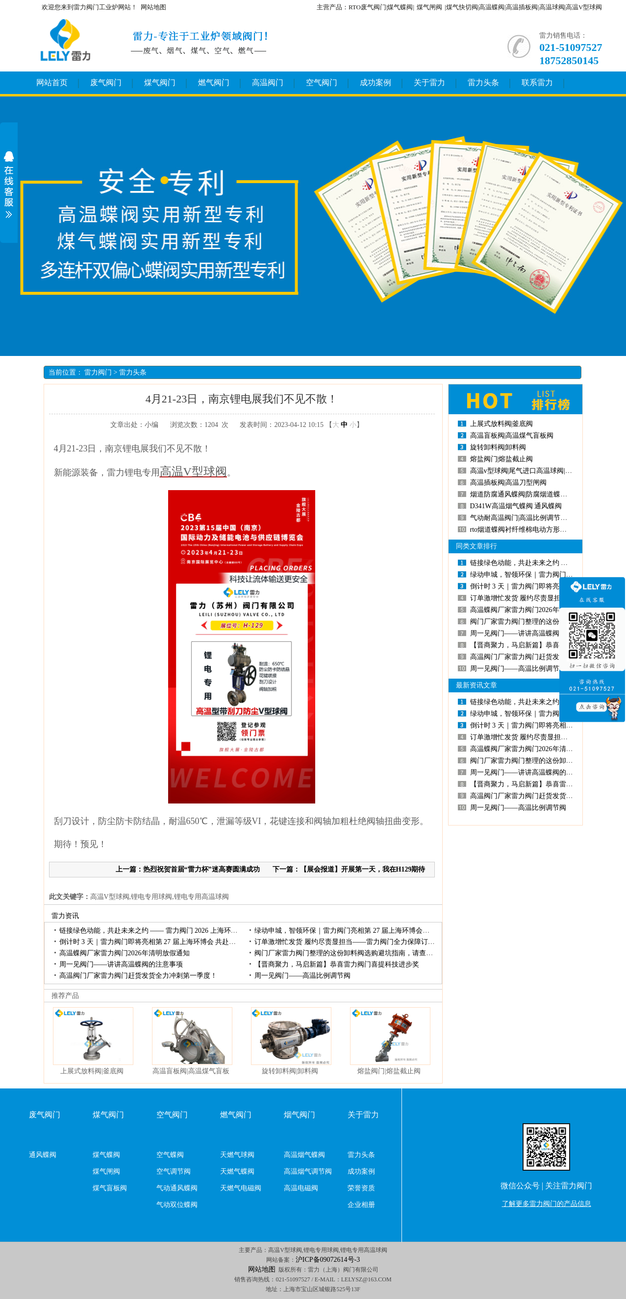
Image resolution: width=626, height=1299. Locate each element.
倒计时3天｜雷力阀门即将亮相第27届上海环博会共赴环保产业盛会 (165, 941)
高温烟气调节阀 (308, 1171)
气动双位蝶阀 (177, 1204)
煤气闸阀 (429, 7)
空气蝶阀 (170, 1154)
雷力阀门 (98, 372)
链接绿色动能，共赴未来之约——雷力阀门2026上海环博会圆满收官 (165, 930)
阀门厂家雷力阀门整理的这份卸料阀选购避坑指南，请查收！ (347, 953)
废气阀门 (106, 82)
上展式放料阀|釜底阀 (92, 1071)
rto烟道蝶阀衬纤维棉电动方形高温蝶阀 (529, 529)
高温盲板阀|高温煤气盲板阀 (512, 435)
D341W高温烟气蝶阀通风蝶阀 (516, 506)
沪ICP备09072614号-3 (328, 1259)
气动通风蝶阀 (177, 1188)
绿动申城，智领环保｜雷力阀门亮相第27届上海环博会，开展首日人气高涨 (369, 930)
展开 (9, 184)
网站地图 (153, 7)
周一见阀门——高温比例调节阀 (302, 975)
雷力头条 (483, 82)
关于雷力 (429, 82)
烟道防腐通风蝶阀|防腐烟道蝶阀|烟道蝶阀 (533, 494)
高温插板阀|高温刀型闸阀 (508, 482)
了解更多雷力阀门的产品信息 (546, 1203)
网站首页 (52, 82)
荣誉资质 (361, 1188)
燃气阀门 (213, 82)
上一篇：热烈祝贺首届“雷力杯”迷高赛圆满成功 (188, 869)
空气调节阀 (173, 1171)
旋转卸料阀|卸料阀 (290, 1071)
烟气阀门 (299, 1114)
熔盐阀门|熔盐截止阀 (389, 1071)
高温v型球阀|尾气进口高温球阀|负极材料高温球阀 (545, 470)
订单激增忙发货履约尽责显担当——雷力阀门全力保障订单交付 (351, 941)
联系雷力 (537, 82)
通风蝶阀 (42, 1154)
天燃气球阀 (237, 1154)
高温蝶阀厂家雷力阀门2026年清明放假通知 (124, 953)
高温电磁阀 (301, 1188)
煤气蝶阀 (106, 1154)
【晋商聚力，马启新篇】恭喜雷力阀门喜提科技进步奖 (336, 964)
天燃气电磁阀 (240, 1188)
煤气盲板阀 (110, 1188)
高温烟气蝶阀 (304, 1154)
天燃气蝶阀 (237, 1171)
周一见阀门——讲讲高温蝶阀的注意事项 (121, 964)
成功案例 (375, 82)
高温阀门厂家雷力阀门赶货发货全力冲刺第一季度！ (138, 975)
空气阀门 (321, 82)
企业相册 (361, 1204)
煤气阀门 (159, 82)
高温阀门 (267, 82)
